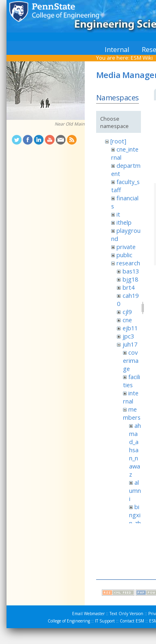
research (128, 263)
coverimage (130, 360)
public (124, 255)
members (132, 413)
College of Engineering (69, 621)
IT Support (105, 621)
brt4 (128, 287)
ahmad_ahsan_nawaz (135, 449)
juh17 (130, 344)
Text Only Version (126, 613)
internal (130, 397)
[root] (118, 141)
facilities (131, 381)
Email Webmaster (88, 613)
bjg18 (130, 279)
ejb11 (130, 328)
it (118, 214)
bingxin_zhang (135, 519)
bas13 (131, 271)
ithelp (124, 222)
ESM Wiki (142, 57)
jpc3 (128, 336)
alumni (135, 490)
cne (127, 320)
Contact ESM (132, 621)
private (126, 247)
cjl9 (127, 312)
